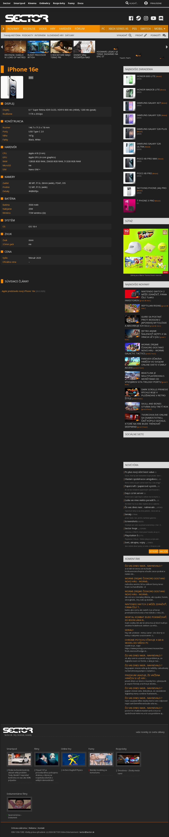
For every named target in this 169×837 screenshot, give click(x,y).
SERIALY (129, 629)
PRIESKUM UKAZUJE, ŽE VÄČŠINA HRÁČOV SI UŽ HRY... (142, 677)
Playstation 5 (131, 535)
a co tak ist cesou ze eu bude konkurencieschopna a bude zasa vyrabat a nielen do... (145, 571)
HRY (52, 28)
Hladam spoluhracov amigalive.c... (142, 478)
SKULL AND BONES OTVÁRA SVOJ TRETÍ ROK (154, 405)
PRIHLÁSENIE (156, 3)
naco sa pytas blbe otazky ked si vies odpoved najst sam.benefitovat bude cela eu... (146, 702)
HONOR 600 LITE (146, 76)
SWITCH (145, 28)
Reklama (32, 828)
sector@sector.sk (87, 832)
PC (103, 28)
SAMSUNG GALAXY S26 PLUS (152, 128)
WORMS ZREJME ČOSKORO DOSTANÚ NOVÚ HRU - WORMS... (145, 580)
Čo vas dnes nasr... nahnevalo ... (141, 507)
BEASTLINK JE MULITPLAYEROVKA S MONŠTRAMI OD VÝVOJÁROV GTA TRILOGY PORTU (144, 377)
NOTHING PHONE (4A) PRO (151, 187)
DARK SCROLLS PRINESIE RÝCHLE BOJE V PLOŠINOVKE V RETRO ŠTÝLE (146, 394)
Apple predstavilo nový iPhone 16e (18, 291)
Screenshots (131, 521)
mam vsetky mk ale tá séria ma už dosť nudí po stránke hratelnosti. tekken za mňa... (146, 624)
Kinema (32, 3)
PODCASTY (27, 35)
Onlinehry (44, 3)
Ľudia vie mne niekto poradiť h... (141, 500)
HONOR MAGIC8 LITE (148, 89)
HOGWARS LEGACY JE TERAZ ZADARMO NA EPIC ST (107, 54)
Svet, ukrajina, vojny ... (136, 542)
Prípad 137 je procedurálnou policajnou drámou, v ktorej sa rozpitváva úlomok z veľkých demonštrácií (47, 775)
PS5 (134, 28)
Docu (80, 3)
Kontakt (41, 828)
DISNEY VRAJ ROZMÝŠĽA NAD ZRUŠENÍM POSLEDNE (82, 59)
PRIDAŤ (139, 35)
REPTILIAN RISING (151, 305)
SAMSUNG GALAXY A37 (149, 102)
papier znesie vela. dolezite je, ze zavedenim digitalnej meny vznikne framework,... (145, 692)
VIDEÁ (43, 28)
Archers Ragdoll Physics (73, 770)
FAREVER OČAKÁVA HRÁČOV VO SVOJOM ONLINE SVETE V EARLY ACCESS (145, 363)
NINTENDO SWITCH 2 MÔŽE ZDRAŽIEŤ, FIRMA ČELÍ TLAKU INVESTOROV (146, 296)
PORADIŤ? (156, 35)
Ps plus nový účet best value (139, 471)
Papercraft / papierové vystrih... (141, 486)
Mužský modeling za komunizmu (98, 771)
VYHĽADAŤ (122, 35)
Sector (7, 3)
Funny (71, 3)
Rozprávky (59, 3)
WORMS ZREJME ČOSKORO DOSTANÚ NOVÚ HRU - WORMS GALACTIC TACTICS (144, 349)
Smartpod (19, 3)
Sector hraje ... (132, 528)
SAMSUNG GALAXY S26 (149, 115)
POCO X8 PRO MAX (147, 158)
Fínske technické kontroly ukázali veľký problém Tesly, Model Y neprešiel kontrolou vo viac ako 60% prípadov (19, 775)
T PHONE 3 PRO (145, 200)
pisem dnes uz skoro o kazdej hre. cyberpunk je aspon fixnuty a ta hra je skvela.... (145, 682)
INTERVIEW (40, 35)
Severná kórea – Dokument (15, 816)
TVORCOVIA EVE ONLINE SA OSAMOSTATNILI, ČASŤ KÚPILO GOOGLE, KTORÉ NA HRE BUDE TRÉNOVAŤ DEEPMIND (146, 420)
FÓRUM (79, 28)
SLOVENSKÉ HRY (55, 35)
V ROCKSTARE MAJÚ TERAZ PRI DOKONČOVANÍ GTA (61, 57)
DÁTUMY (69, 35)
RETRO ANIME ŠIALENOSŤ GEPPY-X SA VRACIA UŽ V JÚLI (153, 333)
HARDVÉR (65, 28)
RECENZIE (29, 28)
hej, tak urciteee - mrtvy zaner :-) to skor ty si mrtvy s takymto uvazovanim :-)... (145, 634)
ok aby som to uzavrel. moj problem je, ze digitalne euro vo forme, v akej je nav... (143, 659)
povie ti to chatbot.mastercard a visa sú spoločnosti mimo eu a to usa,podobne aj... (144, 712)
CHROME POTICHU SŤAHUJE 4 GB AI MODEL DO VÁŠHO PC (144, 641)
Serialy (128, 514)
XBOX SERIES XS (118, 28)
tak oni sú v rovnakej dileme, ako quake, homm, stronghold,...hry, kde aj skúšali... (146, 598)
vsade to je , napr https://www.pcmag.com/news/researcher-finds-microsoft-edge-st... (144, 648)
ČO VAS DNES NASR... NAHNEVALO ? (143, 565)
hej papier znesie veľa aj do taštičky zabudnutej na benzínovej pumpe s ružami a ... (146, 669)
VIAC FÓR (164, 551)
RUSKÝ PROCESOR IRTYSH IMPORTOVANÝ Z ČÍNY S (37, 59)
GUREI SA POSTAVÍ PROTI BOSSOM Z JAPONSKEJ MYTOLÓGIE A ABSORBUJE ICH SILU (146, 321)
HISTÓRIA (15, 35)
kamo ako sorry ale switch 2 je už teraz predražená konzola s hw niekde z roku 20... (145, 611)
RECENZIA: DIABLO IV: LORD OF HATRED (15, 56)
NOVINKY (13, 28)
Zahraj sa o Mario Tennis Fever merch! (145, 275)
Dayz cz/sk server (134, 493)
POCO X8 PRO (144, 173)
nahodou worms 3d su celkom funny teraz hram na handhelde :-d (144, 585)
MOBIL (158, 28)
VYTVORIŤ (154, 551)
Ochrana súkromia (19, 828)
